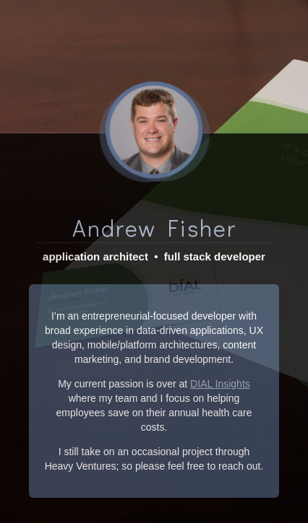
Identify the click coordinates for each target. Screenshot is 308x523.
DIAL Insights (220, 371)
